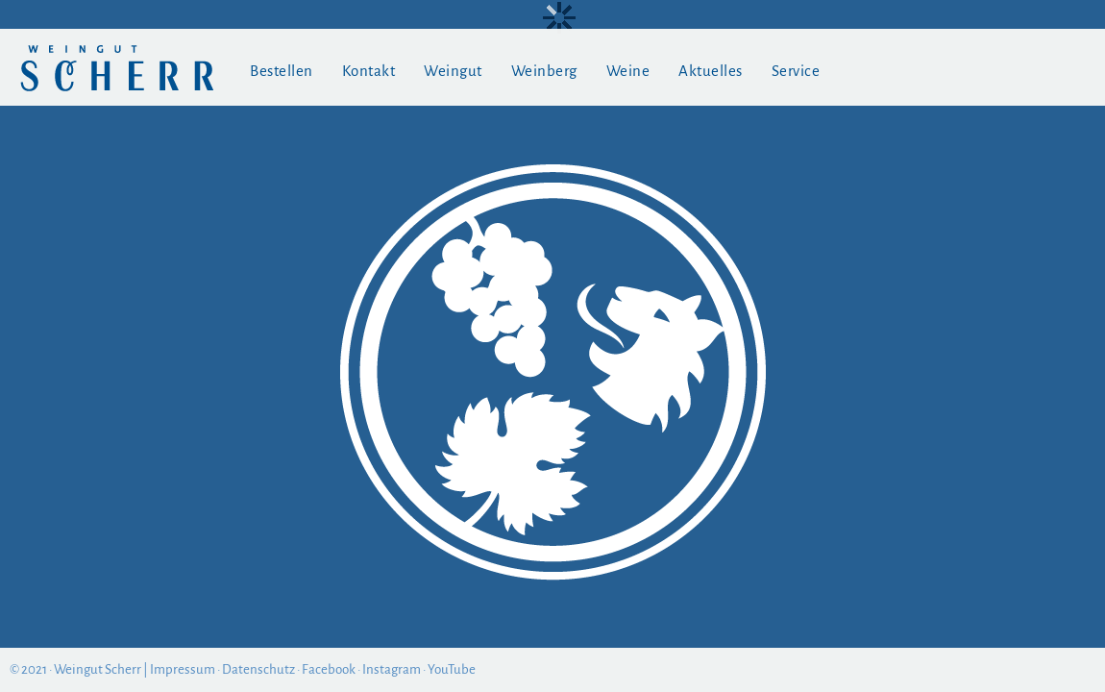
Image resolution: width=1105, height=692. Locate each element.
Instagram (391, 669)
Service (796, 70)
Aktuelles (710, 70)
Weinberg (544, 70)
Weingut (453, 70)
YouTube (452, 669)
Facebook (329, 669)
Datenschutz (258, 669)
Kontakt (369, 70)
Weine (628, 70)
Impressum (182, 669)
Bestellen (281, 70)
